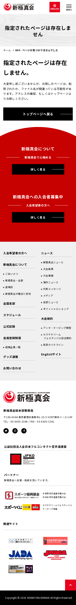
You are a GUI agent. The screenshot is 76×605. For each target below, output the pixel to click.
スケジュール (12, 315)
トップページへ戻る (38, 113)
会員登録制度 (12, 338)
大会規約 (47, 319)
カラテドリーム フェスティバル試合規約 (56, 336)
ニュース (47, 253)
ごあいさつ (11, 273)
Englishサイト (51, 354)
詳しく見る (38, 169)
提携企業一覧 (13, 347)
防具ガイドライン (53, 344)
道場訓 (9, 287)
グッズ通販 (10, 357)
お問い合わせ (12, 368)
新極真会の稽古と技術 (18, 293)
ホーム (7, 50)
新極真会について (15, 264)
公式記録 (9, 326)
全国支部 (9, 303)
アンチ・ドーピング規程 (57, 327)
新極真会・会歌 (14, 280)
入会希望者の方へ (15, 253)
